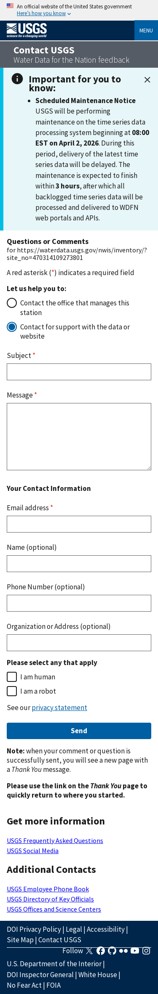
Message (22, 395)
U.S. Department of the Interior (54, 963)
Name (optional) (32, 547)
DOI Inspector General (40, 974)
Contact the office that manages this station (74, 307)
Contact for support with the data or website (75, 331)
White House (97, 974)
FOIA (53, 985)
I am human (37, 676)
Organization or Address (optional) (59, 626)
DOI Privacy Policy (34, 929)
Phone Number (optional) (46, 586)
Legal (74, 929)
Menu (146, 30)
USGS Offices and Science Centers (54, 909)
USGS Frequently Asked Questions (55, 840)
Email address (30, 507)
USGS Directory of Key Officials (50, 899)
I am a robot (38, 691)
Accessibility (106, 929)
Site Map (20, 939)
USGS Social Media (33, 850)
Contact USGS (59, 939)
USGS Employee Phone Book (48, 889)
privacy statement (59, 707)
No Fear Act (24, 985)
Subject (21, 355)
